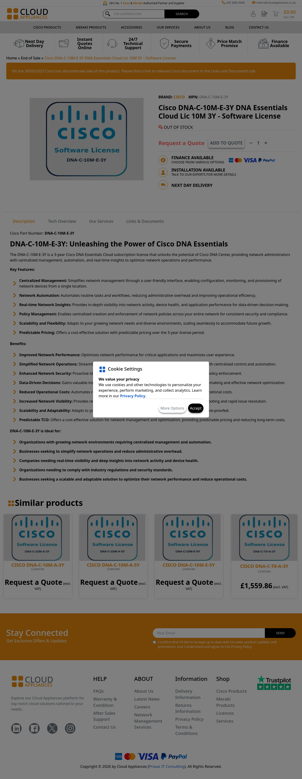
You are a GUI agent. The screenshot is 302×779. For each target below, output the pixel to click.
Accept (196, 408)
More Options (172, 408)
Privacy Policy (132, 395)
